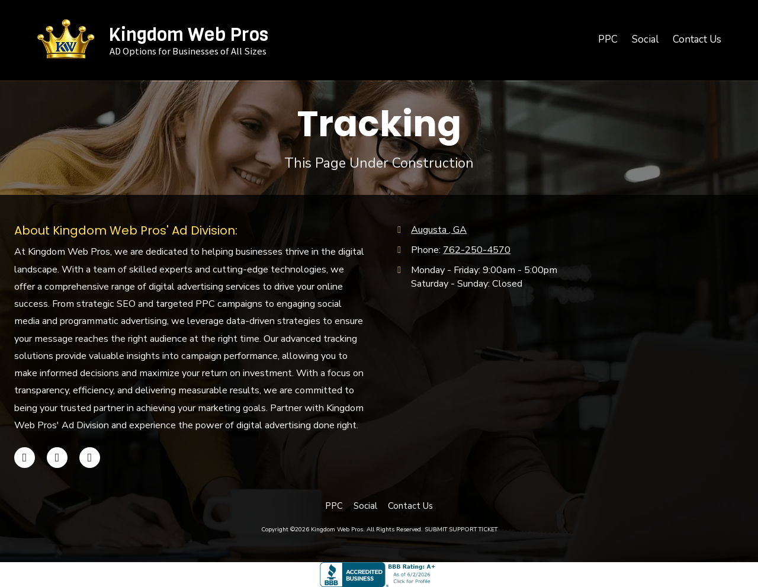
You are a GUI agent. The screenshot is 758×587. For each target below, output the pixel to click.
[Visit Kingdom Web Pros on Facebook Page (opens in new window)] (24, 457)
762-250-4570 (476, 249)
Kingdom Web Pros (188, 34)
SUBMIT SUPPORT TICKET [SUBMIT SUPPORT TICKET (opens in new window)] (461, 529)
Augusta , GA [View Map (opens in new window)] (439, 229)
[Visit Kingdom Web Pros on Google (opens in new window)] (57, 457)
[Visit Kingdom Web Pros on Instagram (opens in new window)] (89, 457)
